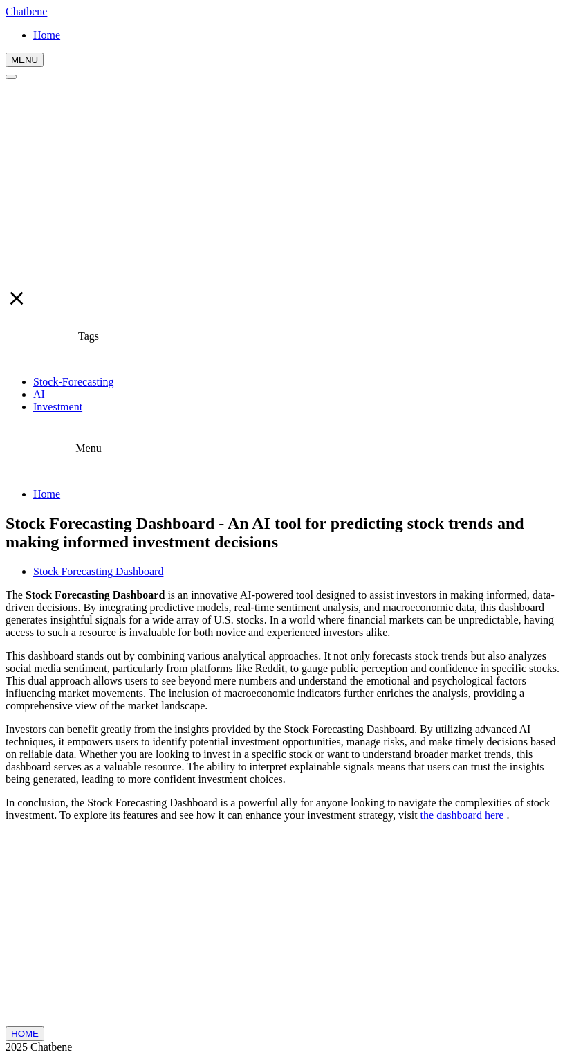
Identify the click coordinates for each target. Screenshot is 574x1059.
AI (39, 394)
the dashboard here (462, 815)
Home (46, 494)
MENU (24, 60)
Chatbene (26, 11)
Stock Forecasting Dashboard (98, 571)
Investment (57, 407)
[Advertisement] (287, 183)
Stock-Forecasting (73, 382)
